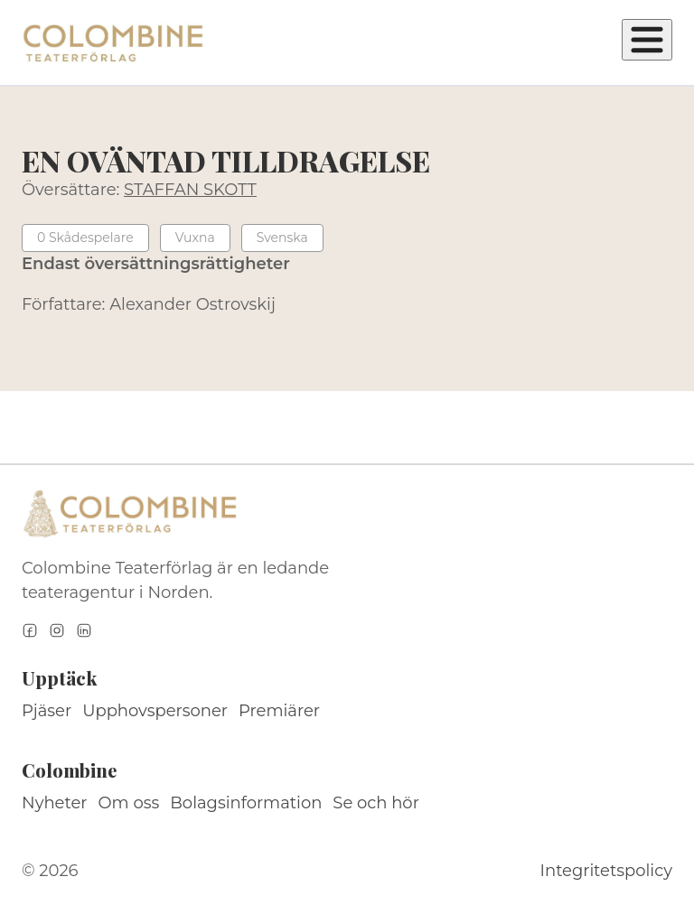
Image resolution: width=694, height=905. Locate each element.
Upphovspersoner (155, 711)
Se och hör (376, 803)
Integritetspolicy (606, 871)
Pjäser (46, 711)
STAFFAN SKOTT (190, 190)
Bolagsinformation (246, 803)
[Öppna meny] (647, 40)
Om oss (129, 803)
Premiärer (279, 711)
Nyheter (55, 803)
